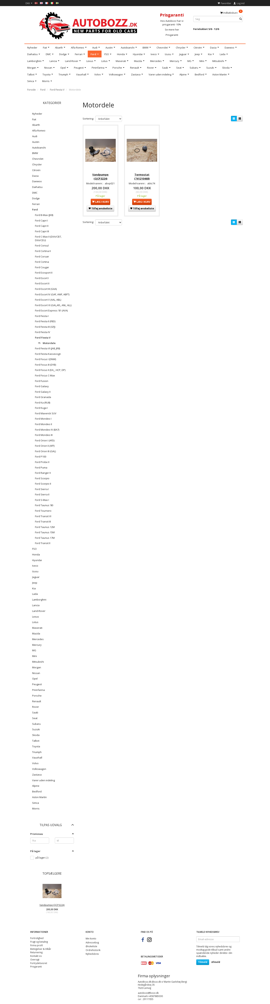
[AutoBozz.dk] (89, 25)
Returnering (36, 952)
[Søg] (240, 19)
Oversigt (34, 959)
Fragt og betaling (39, 941)
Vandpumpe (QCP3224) (52, 904)
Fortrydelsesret (38, 963)
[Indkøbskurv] (231, 12)
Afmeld (215, 962)
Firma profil (36, 945)
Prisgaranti (172, 35)
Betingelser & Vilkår (40, 948)
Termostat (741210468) (142, 175)
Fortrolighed (36, 938)
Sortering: (88, 118)
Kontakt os (36, 955)
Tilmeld (202, 962)
